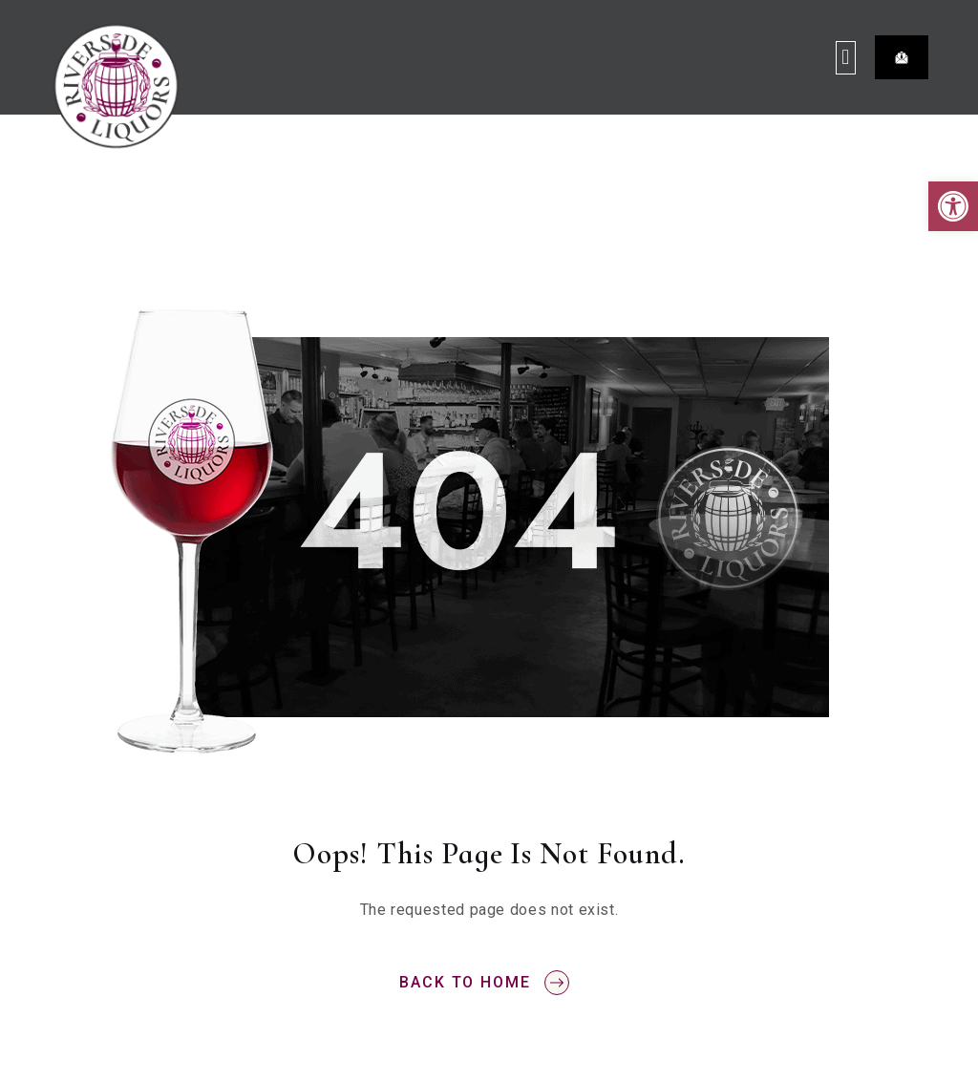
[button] (953, 206)
